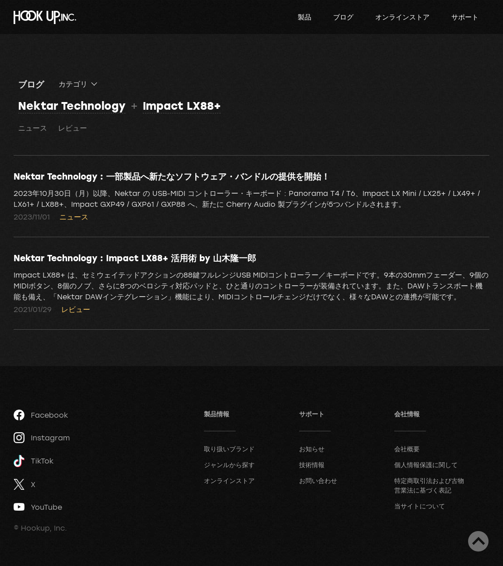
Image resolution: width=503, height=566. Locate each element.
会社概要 (407, 448)
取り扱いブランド (229, 448)
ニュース (32, 128)
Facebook (41, 415)
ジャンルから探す (229, 464)
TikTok (33, 461)
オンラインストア (402, 16)
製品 (304, 16)
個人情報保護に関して (426, 464)
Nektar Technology (72, 105)
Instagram (42, 437)
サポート (465, 16)
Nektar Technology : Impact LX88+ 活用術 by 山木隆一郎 (135, 257)
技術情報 (311, 464)
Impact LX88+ (182, 105)
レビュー (72, 128)
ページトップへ (478, 541)
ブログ (343, 16)
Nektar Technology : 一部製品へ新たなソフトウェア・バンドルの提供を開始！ (172, 176)
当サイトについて (419, 506)
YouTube (38, 507)
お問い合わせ (318, 480)
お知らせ (311, 448)
